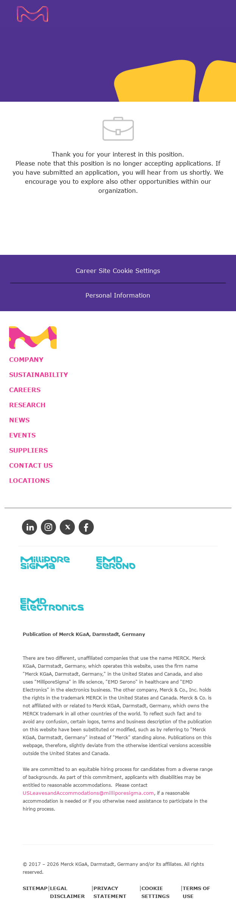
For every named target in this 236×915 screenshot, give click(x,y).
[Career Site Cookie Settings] (118, 271)
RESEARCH (27, 405)
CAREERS (24, 389)
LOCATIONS (29, 480)
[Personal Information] (118, 295)
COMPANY (26, 359)
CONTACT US (31, 465)
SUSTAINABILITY (38, 374)
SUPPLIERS (28, 450)
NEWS (19, 420)
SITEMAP (35, 888)
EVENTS (22, 435)
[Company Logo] (35, 13)
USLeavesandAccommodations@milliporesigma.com (88, 793)
